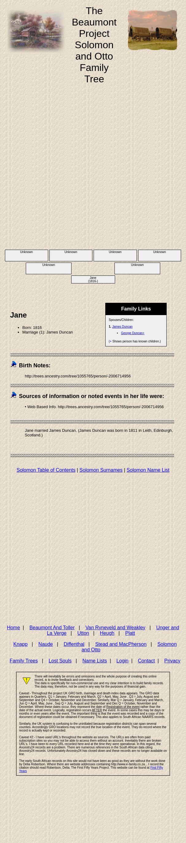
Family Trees (24, 660)
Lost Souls (60, 660)
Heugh (107, 633)
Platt (130, 633)
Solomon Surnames (101, 470)
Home (13, 627)
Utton (83, 633)
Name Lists (94, 660)
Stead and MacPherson (120, 644)
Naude (45, 644)
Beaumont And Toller (52, 627)
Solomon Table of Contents (46, 470)
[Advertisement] (71, 173)
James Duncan (122, 326)
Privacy (172, 660)
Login (122, 660)
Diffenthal (74, 644)
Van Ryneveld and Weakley (115, 627)
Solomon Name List (147, 470)
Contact (146, 660)
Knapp (21, 644)
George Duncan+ (132, 333)
